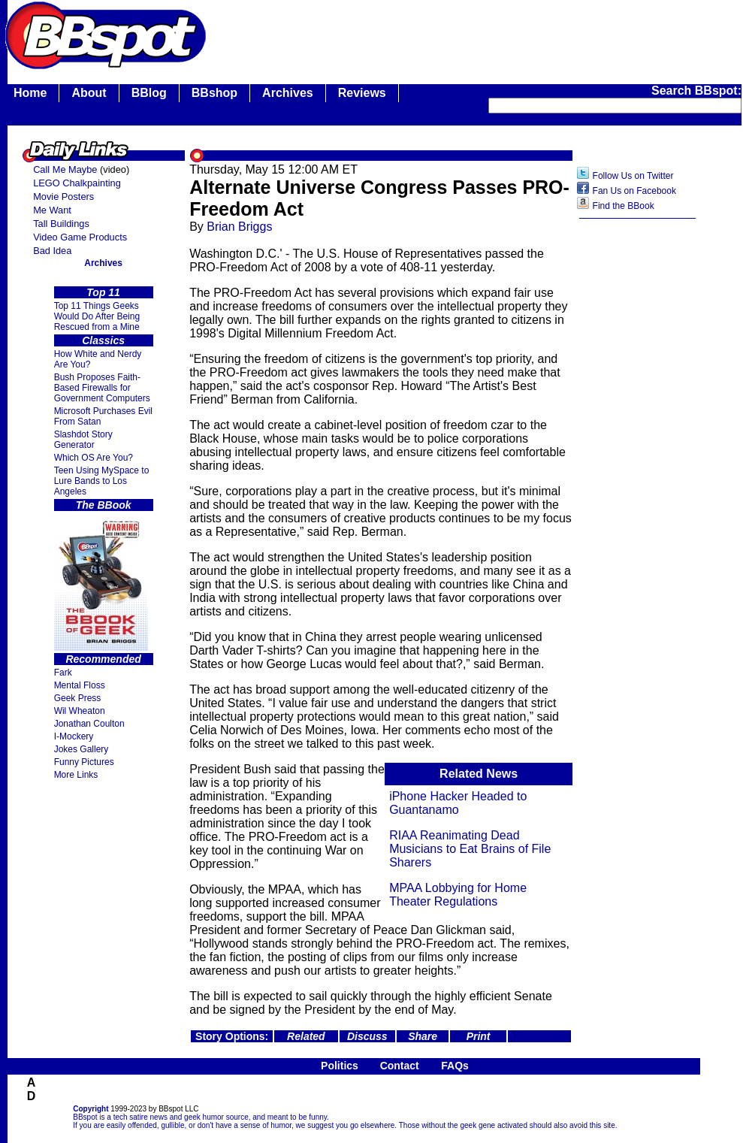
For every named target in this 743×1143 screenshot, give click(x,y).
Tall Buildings (61, 223)
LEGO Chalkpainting (77, 183)
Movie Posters (63, 196)
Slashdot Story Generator (83, 439)
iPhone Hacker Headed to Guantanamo (458, 803)
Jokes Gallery (81, 749)
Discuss (367, 1036)
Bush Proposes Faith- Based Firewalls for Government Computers (102, 388)
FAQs (455, 1066)
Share (422, 1036)
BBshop (214, 92)
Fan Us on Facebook (634, 191)
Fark (63, 672)
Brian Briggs (239, 226)
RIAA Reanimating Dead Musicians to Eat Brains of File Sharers (470, 849)
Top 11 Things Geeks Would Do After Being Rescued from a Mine (97, 316)
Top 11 (103, 292)
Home (30, 92)
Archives (287, 92)
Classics (103, 340)
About (88, 92)
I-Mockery (74, 736)
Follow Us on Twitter (633, 176)
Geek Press (77, 698)
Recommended (102, 659)
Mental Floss (79, 685)
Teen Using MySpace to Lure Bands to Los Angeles (102, 481)
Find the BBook (623, 206)
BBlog (149, 92)
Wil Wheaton (79, 711)
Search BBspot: (696, 90)
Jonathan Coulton (89, 723)
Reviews (362, 92)
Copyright (90, 1109)
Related (306, 1036)
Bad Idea (52, 250)
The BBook (103, 505)
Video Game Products (80, 237)
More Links (76, 775)
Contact (399, 1066)
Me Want (52, 210)
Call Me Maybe (65, 169)
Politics (339, 1066)
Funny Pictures (84, 762)
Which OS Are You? (93, 457)
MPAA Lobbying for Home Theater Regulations (458, 894)
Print (479, 1036)
